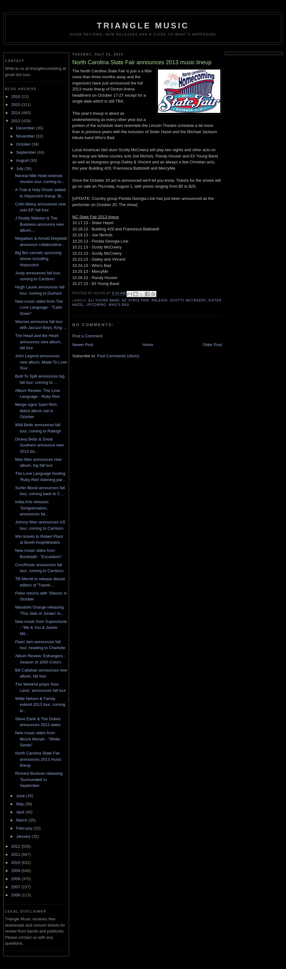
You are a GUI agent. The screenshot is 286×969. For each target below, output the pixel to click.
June (21, 795)
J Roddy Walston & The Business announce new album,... (39, 224)
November (26, 136)
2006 (16, 895)
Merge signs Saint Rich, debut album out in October (36, 410)
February (25, 828)
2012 (16, 846)
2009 (16, 870)
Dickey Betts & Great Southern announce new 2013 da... (39, 445)
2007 (16, 887)
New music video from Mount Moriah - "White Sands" (37, 738)
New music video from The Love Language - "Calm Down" (39, 307)
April (21, 812)
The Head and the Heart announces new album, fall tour (38, 341)
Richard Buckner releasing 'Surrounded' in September (38, 779)
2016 (16, 96)
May (20, 804)
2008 (16, 878)
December (26, 128)
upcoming (96, 304)
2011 (16, 854)
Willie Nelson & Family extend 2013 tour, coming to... (40, 704)
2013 (16, 120)
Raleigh (160, 300)
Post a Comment (87, 336)
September (26, 152)
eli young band (104, 300)
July (20, 168)
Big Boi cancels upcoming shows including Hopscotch (38, 258)
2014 (16, 112)
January (24, 836)
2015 (16, 104)
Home (148, 344)
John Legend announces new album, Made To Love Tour (41, 362)
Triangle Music (143, 25)
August (23, 160)
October (24, 144)
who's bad (119, 304)
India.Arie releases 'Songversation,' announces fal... (32, 507)
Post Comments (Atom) (118, 356)
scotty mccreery (188, 300)
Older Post (212, 344)
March (22, 820)
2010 (16, 862)
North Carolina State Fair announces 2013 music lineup (38, 759)
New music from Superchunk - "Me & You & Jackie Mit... (41, 627)
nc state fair (135, 300)
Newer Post (82, 344)
